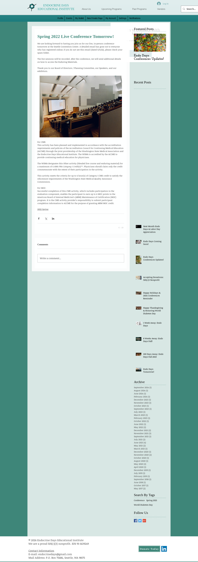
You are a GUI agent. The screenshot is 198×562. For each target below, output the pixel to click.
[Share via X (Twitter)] (46, 218)
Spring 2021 (151, 500)
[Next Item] (161, 42)
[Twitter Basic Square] (140, 520)
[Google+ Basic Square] (144, 520)
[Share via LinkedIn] (53, 218)
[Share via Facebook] (38, 218)
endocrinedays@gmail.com (55, 554)
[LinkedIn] (164, 549)
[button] (111, 9)
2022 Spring (42, 209)
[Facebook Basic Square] (135, 520)
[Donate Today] (149, 549)
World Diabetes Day (143, 504)
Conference (139, 500)
